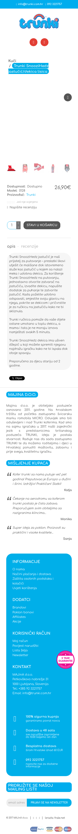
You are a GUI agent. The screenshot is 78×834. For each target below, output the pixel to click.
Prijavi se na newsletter (49, 802)
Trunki (31, 194)
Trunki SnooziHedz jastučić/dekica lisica (28, 69)
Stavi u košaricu (42, 225)
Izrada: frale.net (55, 817)
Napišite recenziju (22, 207)
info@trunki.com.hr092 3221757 (39, 4)
